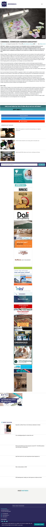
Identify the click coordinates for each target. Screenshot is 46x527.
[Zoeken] (41, 164)
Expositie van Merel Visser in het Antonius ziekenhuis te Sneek (28, 424)
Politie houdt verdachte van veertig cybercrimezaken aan (27, 140)
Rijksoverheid (43, 44)
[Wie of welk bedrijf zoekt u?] (19, 164)
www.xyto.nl (5, 516)
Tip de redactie (23, 121)
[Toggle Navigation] (42, 4)
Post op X (23, 118)
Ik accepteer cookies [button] (39, 524)
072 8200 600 (5, 513)
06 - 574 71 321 (27, 109)
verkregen (31, 44)
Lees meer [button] (20, 525)
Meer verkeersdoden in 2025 (21, 466)
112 (35, 44)
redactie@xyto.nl (6, 515)
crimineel (27, 44)
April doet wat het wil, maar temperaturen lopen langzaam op (28, 456)
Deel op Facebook (23, 115)
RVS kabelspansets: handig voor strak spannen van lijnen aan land (29, 477)
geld (24, 44)
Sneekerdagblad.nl (12, 4)
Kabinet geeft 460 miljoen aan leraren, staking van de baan (28, 152)
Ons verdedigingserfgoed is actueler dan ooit (24, 435)
